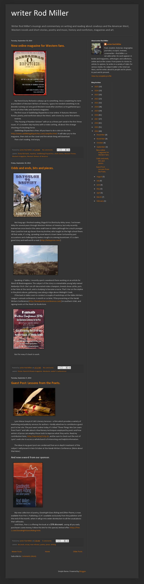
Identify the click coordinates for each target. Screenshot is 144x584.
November (101, 139)
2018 (96, 115)
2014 (96, 131)
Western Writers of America (37, 156)
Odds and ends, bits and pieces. (32, 168)
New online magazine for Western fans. (38, 46)
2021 (96, 103)
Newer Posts (17, 552)
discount (21, 545)
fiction (20, 371)
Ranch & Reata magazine (32, 371)
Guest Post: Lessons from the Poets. (35, 383)
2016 (96, 123)
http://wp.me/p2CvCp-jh (38, 436)
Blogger (82, 571)
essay (27, 545)
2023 (96, 95)
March (99, 197)
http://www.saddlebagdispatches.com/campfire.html (34, 134)
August (100, 177)
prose (48, 545)
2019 (96, 111)
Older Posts (77, 552)
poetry (42, 545)
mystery (33, 154)
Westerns (46, 371)
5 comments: (47, 541)
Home (47, 552)
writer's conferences (58, 371)
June (99, 185)
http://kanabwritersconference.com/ (45, 301)
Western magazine (19, 156)
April (99, 193)
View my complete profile (101, 76)
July (98, 181)
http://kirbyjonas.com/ (50, 240)
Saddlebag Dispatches (45, 154)
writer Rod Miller (40, 13)
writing (53, 545)
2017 (96, 119)
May (98, 189)
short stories (59, 154)
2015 (96, 127)
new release (34, 545)
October (100, 143)
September (101, 147)
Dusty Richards (23, 154)
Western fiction (70, 154)
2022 (96, 99)
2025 (96, 87)
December (101, 135)
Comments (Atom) (29, 556)
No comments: (47, 150)
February (100, 201)
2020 (96, 107)
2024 (96, 91)
